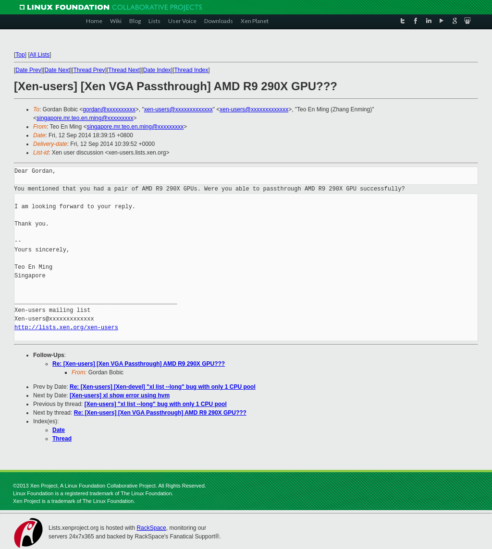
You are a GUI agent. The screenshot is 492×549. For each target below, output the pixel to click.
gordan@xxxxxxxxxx (109, 109)
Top (20, 54)
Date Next (57, 70)
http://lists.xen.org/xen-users (66, 327)
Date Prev (28, 70)
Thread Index (191, 70)
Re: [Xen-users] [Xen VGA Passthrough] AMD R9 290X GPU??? (138, 363)
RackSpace (151, 528)
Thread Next (124, 70)
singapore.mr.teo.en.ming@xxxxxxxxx (85, 118)
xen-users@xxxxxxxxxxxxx (178, 109)
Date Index (157, 70)
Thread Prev (89, 70)
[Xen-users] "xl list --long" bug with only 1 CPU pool (156, 404)
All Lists (39, 54)
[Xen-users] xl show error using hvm (120, 395)
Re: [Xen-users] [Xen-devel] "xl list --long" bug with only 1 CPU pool (163, 386)
